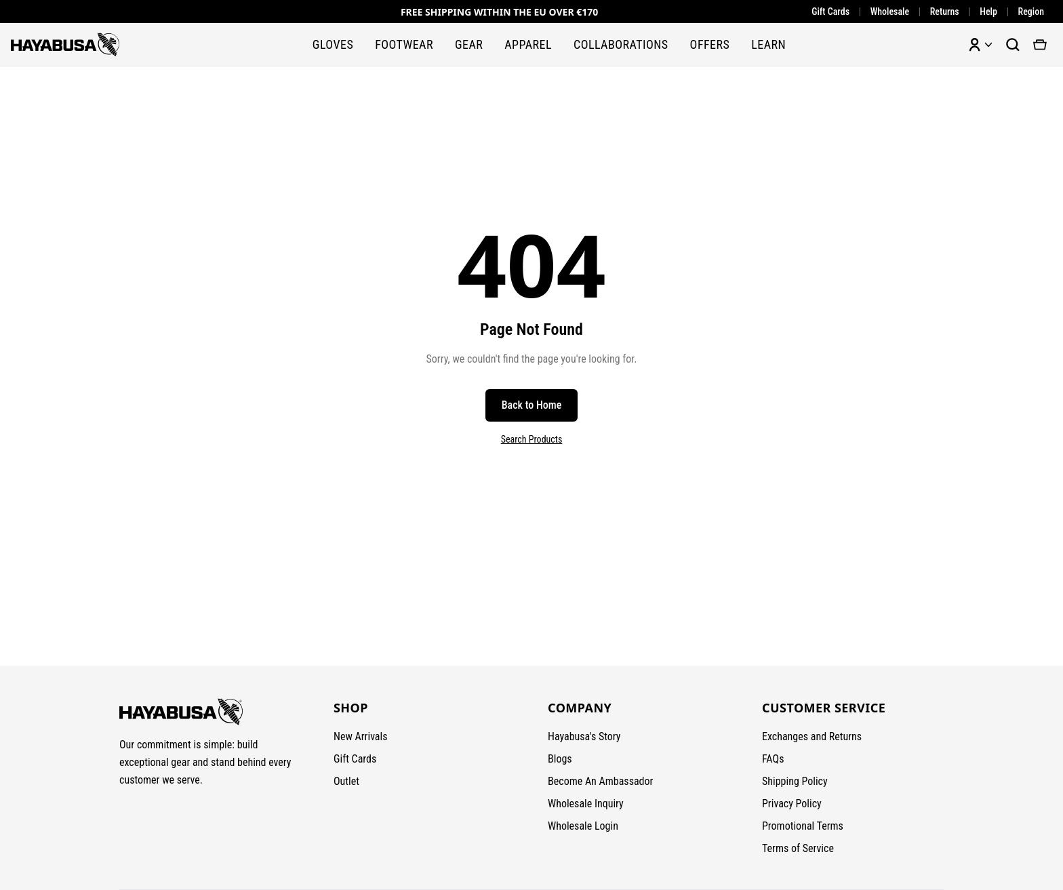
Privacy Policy (792, 803)
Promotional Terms (802, 826)
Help (988, 11)
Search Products (532, 439)
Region (1031, 11)
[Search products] (1013, 45)
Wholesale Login (583, 826)
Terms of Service (798, 848)
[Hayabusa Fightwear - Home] (65, 44)
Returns (944, 11)
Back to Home (532, 405)
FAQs (773, 758)
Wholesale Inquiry (586, 803)
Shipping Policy (795, 781)
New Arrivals (361, 736)
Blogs (560, 758)
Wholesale (889, 11)
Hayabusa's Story (584, 736)
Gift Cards (830, 11)
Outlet (346, 781)
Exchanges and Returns (812, 736)
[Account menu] (980, 45)
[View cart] (1040, 45)
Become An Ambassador (600, 781)
